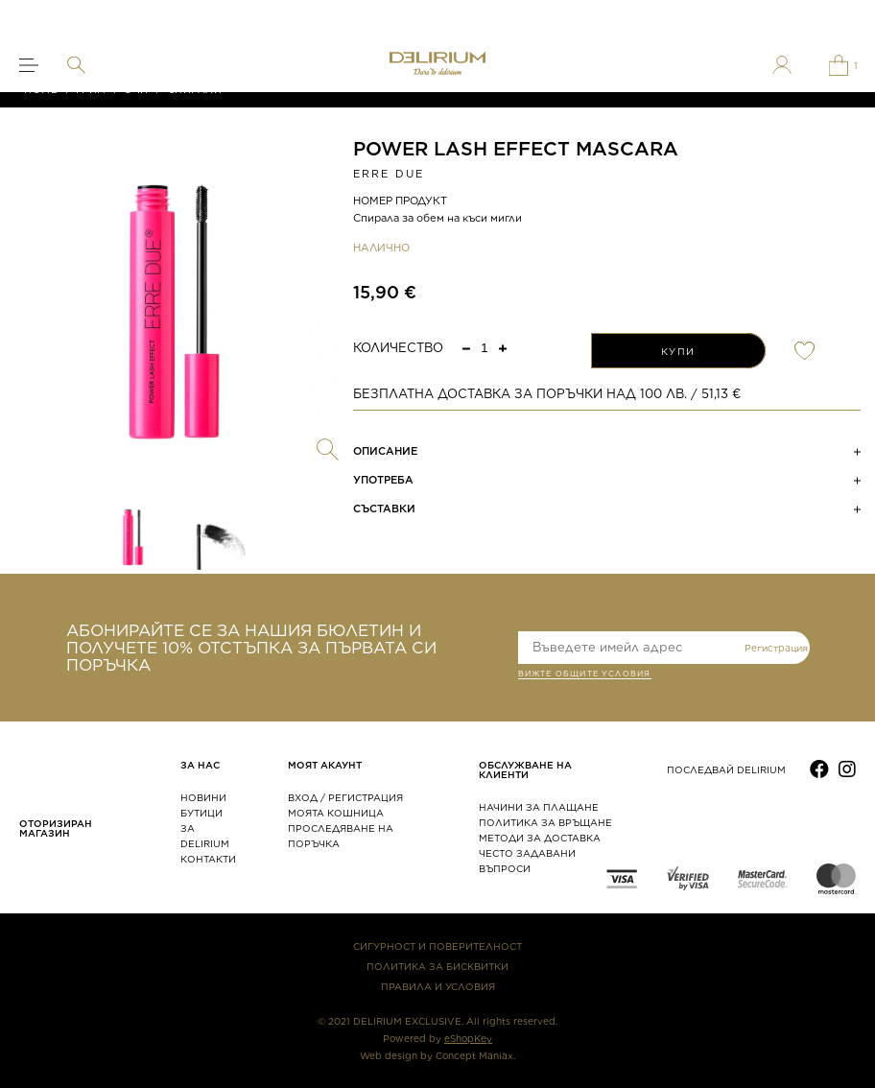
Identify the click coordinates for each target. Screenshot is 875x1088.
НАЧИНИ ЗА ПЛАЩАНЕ (539, 807)
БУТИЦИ (201, 812)
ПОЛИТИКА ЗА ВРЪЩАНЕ (545, 822)
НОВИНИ (203, 797)
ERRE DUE (389, 173)
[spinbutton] (484, 348)
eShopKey (468, 1038)
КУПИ (678, 351)
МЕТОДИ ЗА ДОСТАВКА (540, 837)
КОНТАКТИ (208, 858)
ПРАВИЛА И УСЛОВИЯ (438, 986)
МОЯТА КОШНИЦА (336, 812)
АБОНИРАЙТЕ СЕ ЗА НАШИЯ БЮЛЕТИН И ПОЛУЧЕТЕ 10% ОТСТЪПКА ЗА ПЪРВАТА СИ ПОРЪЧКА (251, 648)
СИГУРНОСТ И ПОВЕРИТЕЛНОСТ (437, 946)
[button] (502, 347)
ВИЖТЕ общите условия (584, 675)
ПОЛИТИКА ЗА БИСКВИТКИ (437, 966)
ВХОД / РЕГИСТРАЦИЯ (345, 797)
